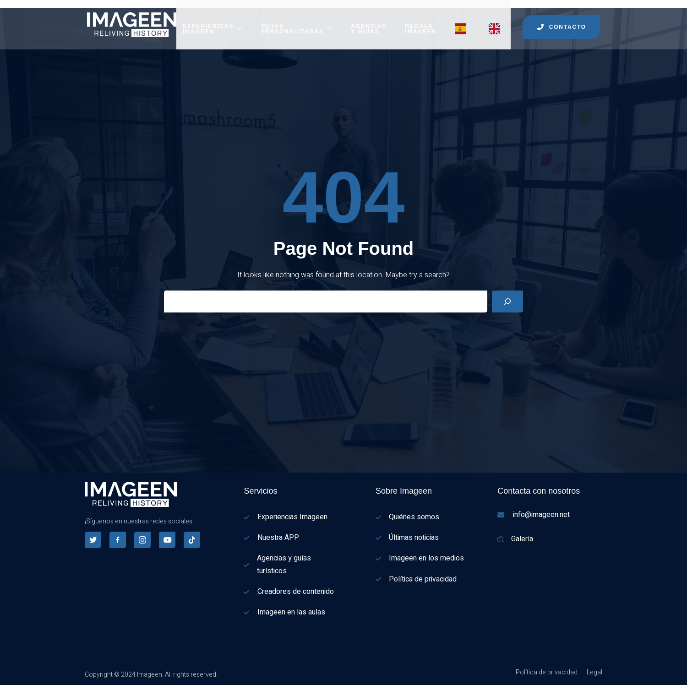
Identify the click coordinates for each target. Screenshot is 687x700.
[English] (4, 694)
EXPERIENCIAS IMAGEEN (213, 21)
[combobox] (4, 683)
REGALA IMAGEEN (420, 21)
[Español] (4, 682)
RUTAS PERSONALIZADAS (297, 21)
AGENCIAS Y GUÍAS (369, 21)
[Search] (507, 293)
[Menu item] (463, 20)
